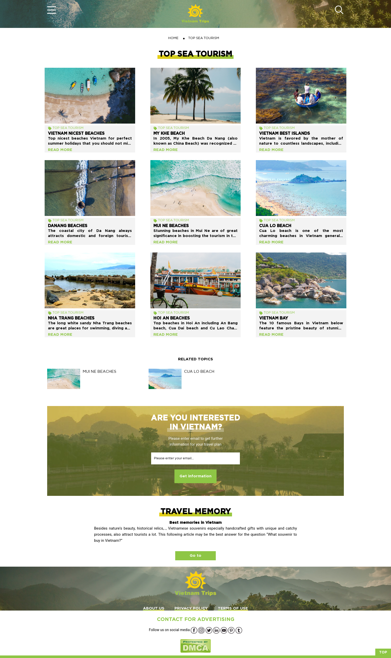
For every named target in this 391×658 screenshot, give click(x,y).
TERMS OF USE (233, 608)
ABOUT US (153, 608)
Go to (195, 556)
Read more (60, 150)
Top (383, 652)
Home (173, 38)
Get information (195, 476)
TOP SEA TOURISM (67, 128)
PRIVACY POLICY (191, 608)
